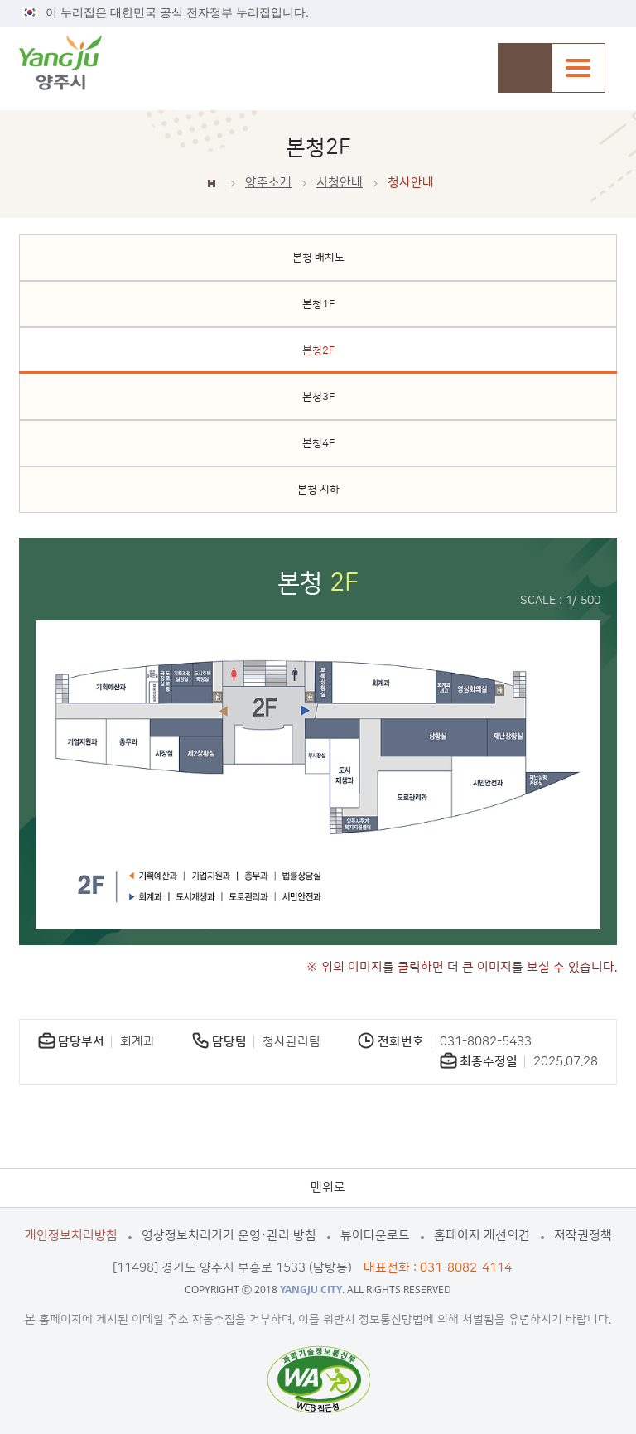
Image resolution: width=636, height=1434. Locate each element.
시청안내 (339, 183)
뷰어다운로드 (375, 1236)
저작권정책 (583, 1236)
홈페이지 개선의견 (482, 1236)
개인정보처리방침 (71, 1236)
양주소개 (268, 183)
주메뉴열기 (578, 68)
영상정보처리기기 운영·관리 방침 (229, 1236)
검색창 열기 (525, 68)
